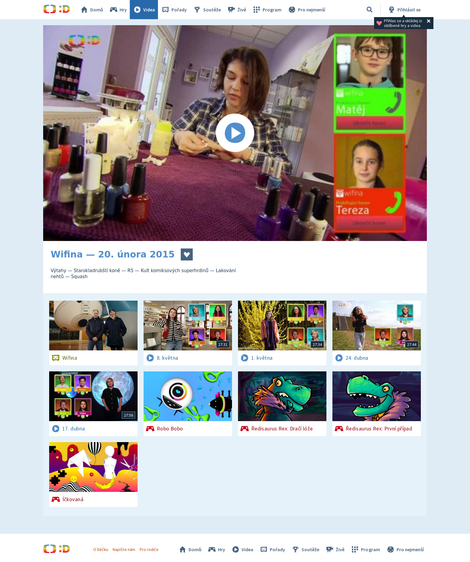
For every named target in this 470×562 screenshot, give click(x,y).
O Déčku (100, 549)
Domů (91, 9)
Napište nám (124, 549)
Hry (118, 9)
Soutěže (207, 9)
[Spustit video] (235, 133)
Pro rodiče (149, 549)
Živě (236, 9)
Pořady (174, 9)
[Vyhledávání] (369, 9)
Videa (144, 9)
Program (266, 9)
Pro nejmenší (306, 9)
